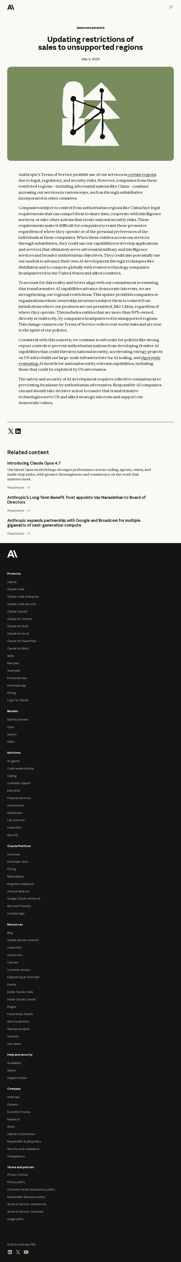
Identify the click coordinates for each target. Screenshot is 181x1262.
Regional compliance (20, 884)
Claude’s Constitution (21, 1134)
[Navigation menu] (171, 7)
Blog (10, 933)
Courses (12, 962)
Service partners (18, 1021)
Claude (12, 582)
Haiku (11, 741)
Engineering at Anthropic (23, 977)
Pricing (11, 693)
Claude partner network (23, 940)
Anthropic (13, 1097)
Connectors (15, 955)
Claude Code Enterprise (23, 596)
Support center (17, 1078)
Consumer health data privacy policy (31, 1189)
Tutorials (12, 1036)
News (11, 1126)
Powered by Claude (20, 1014)
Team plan (13, 670)
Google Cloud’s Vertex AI (23, 898)
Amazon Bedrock (18, 891)
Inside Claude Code (20, 992)
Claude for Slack (18, 626)
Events (11, 984)
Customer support (19, 783)
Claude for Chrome (19, 619)
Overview (13, 854)
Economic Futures (18, 1112)
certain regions (141, 174)
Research (13, 1119)
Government (15, 805)
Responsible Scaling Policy (24, 1141)
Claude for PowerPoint (21, 641)
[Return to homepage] (12, 553)
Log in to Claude (17, 700)
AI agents (13, 761)
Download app (16, 685)
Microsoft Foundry (19, 906)
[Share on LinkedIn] (18, 431)
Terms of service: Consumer (25, 1211)
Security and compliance (23, 1149)
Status (11, 1070)
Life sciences (16, 820)
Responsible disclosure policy (26, 1197)
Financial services (19, 798)
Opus (10, 727)
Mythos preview (17, 719)
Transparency (16, 1156)
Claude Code (16, 589)
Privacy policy (16, 1182)
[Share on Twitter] (10, 431)
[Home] (10, 7)
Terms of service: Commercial (26, 1204)
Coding (11, 776)
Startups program (18, 1029)
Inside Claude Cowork (21, 999)
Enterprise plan (17, 678)
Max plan (13, 663)
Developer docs (17, 861)
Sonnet (11, 734)
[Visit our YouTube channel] (26, 1251)
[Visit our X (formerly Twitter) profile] (18, 1251)
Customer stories (18, 970)
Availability (14, 1063)
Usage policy (15, 1219)
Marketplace (15, 876)
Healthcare (14, 813)
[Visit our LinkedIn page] (10, 1251)
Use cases (14, 1044)
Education (13, 790)
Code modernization (20, 768)
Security (12, 835)
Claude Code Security (21, 604)
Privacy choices (17, 1174)
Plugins (11, 1007)
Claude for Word (18, 648)
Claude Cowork (17, 611)
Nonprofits (14, 827)
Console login (16, 913)
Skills (10, 656)
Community (14, 947)
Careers (12, 1104)
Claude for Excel (18, 633)
